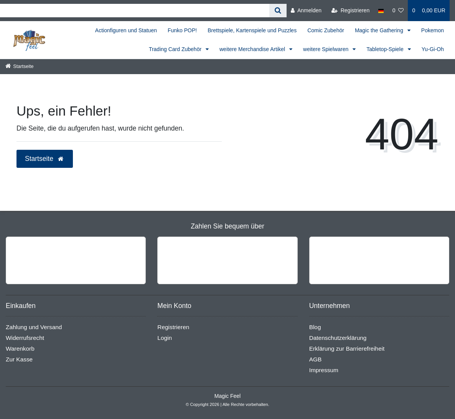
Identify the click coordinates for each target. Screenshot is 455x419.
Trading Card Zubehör (176, 49)
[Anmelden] (306, 10)
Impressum (323, 370)
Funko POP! (182, 30)
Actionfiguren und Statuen (126, 30)
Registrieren (173, 327)
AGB (315, 359)
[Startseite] (19, 66)
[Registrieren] (350, 10)
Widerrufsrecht (25, 338)
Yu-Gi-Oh (433, 49)
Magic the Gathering (380, 30)
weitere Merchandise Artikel (253, 49)
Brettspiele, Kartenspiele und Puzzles (252, 30)
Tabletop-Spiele (385, 49)
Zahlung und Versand (34, 327)
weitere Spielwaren (326, 49)
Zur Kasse (19, 359)
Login (164, 338)
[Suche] (278, 10)
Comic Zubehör (325, 30)
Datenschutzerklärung (338, 338)
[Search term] (134, 10)
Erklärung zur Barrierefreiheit (347, 348)
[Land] (381, 10)
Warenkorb (20, 348)
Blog (315, 327)
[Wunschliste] (398, 10)
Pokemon (432, 30)
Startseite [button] (44, 158)
